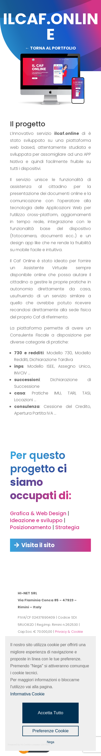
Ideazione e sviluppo (36, 520)
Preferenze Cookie (50, 730)
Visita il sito (37, 545)
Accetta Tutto (50, 712)
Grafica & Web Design (38, 513)
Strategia (67, 527)
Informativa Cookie (27, 694)
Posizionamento (30, 527)
